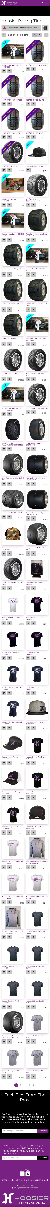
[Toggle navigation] (47, 3)
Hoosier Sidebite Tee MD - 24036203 (36, 967)
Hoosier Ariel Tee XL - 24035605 (34, 653)
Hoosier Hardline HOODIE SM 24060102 (36, 339)
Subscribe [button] (43, 1131)
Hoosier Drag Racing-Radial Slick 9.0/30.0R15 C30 (12, 1037)
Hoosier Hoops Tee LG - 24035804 (35, 793)
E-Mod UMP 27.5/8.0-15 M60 (37, 408)
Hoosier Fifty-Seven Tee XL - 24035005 (12, 723)
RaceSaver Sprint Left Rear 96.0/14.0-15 (36, 235)
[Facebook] (22, 1173)
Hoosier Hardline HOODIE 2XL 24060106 (36, 270)
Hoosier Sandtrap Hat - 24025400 (10, 549)
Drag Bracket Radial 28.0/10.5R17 (33, 444)
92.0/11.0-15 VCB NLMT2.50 (36, 65)
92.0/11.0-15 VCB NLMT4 (35, 133)
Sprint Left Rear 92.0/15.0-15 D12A (12, 270)
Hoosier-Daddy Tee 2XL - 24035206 (35, 1037)
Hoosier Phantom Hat (34, 166)
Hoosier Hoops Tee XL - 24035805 (11, 827)
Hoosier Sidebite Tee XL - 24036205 (35, 1002)
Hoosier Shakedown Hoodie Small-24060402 (37, 862)
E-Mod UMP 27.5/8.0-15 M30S (10, 374)
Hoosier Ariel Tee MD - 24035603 (10, 653)
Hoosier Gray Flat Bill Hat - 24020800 (36, 723)
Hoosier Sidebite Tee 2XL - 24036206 (36, 932)
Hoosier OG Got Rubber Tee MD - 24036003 (12, 897)
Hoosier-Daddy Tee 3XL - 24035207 (11, 1072)
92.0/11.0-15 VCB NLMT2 (35, 100)
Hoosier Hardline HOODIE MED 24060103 (12, 409)
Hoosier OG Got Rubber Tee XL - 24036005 (37, 897)
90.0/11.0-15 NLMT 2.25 (10, 166)
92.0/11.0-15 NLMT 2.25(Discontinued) (33, 200)
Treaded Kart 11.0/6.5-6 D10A (12, 513)
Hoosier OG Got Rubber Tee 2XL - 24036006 (12, 862)
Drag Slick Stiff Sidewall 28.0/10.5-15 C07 (35, 549)
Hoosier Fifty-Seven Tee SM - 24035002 (37, 688)
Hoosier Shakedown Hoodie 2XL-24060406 (12, 932)
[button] (4, 71)
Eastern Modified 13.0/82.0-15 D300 (13, 583)
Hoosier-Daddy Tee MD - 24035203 (35, 1072)
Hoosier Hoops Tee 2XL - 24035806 (35, 758)
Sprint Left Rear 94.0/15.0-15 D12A (12, 304)
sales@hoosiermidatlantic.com (26, 1188)
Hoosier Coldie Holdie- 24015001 (34, 583)
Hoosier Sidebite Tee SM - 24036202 (12, 1002)
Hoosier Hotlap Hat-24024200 (33, 827)
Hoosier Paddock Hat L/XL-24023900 (12, 793)
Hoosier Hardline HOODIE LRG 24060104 (12, 66)
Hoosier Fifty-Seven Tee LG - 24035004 (12, 688)
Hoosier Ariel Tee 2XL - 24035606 (34, 618)
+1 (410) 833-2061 (26, 1185)
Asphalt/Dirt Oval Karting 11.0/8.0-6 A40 (35, 479)
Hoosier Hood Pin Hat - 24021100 (10, 758)
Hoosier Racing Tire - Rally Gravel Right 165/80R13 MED (12, 444)
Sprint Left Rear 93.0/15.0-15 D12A (36, 304)
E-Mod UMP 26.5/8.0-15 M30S (35, 374)
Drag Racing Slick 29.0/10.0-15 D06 (13, 479)
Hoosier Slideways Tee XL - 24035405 (12, 618)
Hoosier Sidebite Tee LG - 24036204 (11, 967)
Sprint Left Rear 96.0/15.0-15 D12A (12, 339)
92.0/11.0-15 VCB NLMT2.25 (12, 100)
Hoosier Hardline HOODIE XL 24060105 (13, 235)
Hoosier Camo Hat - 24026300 (9, 200)
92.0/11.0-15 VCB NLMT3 (11, 133)
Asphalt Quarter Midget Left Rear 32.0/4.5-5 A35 (37, 514)
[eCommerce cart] (42, 3)
